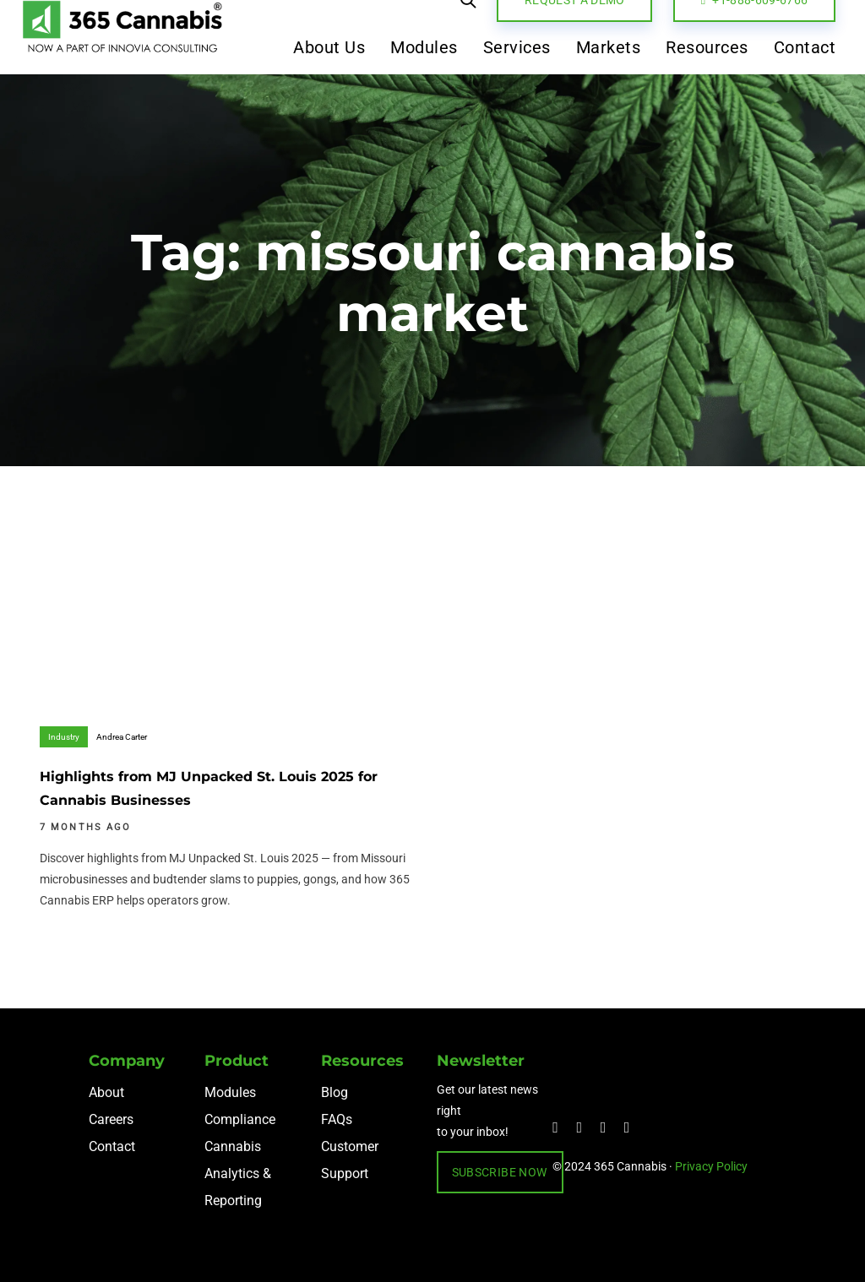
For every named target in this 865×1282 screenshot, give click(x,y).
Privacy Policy (711, 1166)
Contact (112, 1146)
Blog (334, 1092)
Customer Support (349, 1160)
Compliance (239, 1119)
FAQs (336, 1119)
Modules (230, 1092)
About (106, 1092)
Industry (63, 736)
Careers (111, 1119)
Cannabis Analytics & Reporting (237, 1173)
